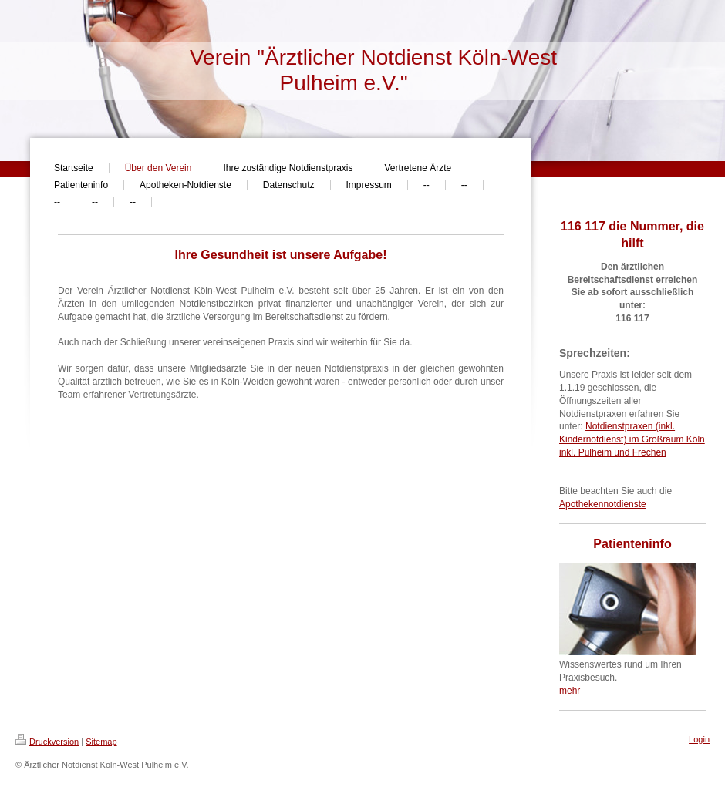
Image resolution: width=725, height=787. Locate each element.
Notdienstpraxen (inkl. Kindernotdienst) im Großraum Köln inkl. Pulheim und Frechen (632, 439)
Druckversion (47, 741)
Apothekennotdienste (602, 504)
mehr (569, 690)
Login (699, 739)
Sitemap (101, 741)
